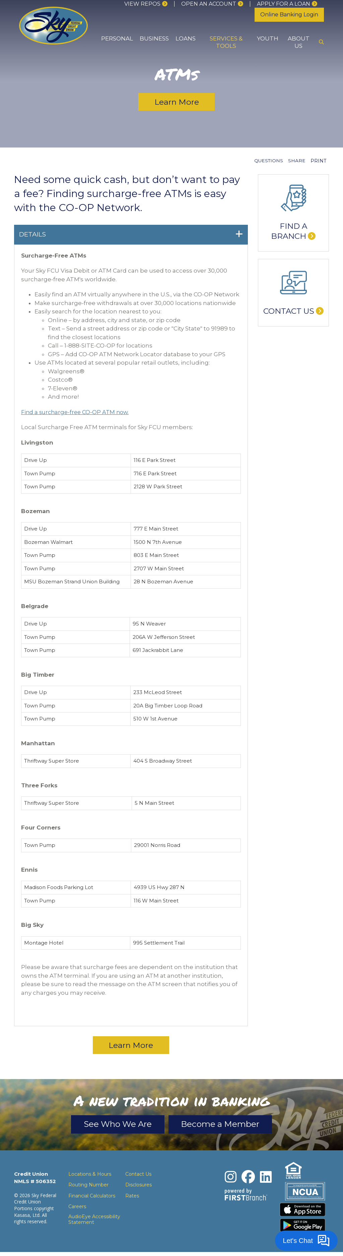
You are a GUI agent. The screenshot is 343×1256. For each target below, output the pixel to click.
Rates (132, 1198)
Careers (77, 1209)
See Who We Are (110, 1126)
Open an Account (208, 4)
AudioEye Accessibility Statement (94, 1221)
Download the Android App (303, 1229)
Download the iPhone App (303, 1212)
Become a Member (227, 1126)
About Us (299, 42)
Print (318, 161)
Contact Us (288, 311)
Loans (186, 38)
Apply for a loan (283, 4)
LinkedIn (266, 1178)
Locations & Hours (89, 1176)
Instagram (230, 1178)
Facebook (248, 1178)
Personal (117, 38)
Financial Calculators (91, 1198)
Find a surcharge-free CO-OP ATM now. (77, 412)
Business (154, 38)
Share (296, 161)
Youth (267, 38)
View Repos (142, 4)
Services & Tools (226, 42)
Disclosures (138, 1187)
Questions (268, 161)
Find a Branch (289, 231)
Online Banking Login (289, 14)
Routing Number (88, 1187)
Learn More (177, 102)
